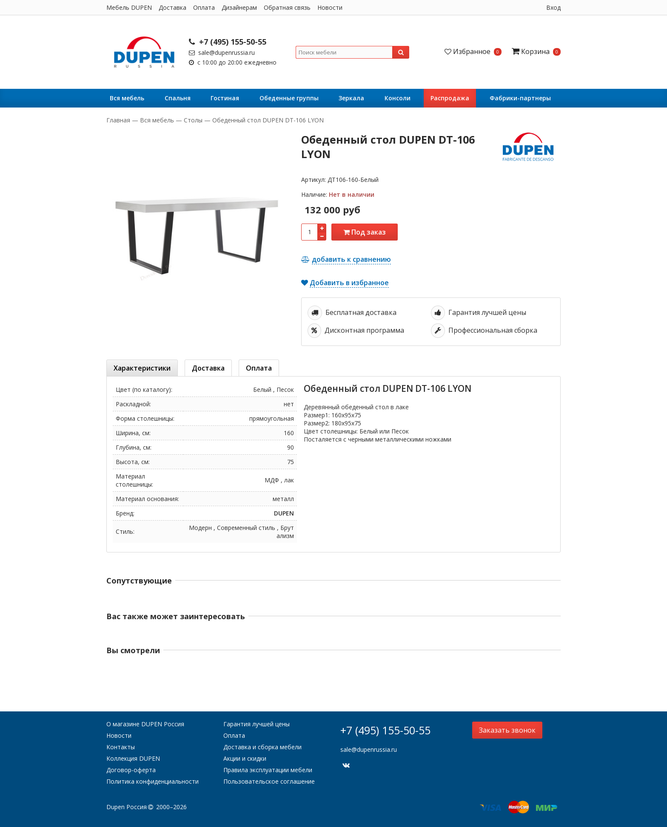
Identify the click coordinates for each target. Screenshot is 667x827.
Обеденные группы (289, 98)
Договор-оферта (131, 770)
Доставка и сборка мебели (262, 747)
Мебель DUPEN (129, 7)
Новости (329, 7)
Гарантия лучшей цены (256, 724)
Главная (119, 120)
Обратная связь (287, 7)
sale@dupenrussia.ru (222, 52)
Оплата (204, 7)
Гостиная (225, 98)
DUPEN (284, 513)
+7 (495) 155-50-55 (227, 42)
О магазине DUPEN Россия (145, 724)
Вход (553, 7)
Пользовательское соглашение (269, 781)
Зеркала (351, 98)
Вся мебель (127, 98)
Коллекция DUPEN (133, 758)
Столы (193, 120)
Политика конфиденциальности (152, 781)
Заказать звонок (507, 730)
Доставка (172, 7)
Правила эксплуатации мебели (267, 770)
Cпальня (178, 98)
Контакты (120, 747)
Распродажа (449, 98)
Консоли (397, 98)
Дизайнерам (239, 7)
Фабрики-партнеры (520, 98)
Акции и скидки (244, 758)
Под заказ (364, 232)
